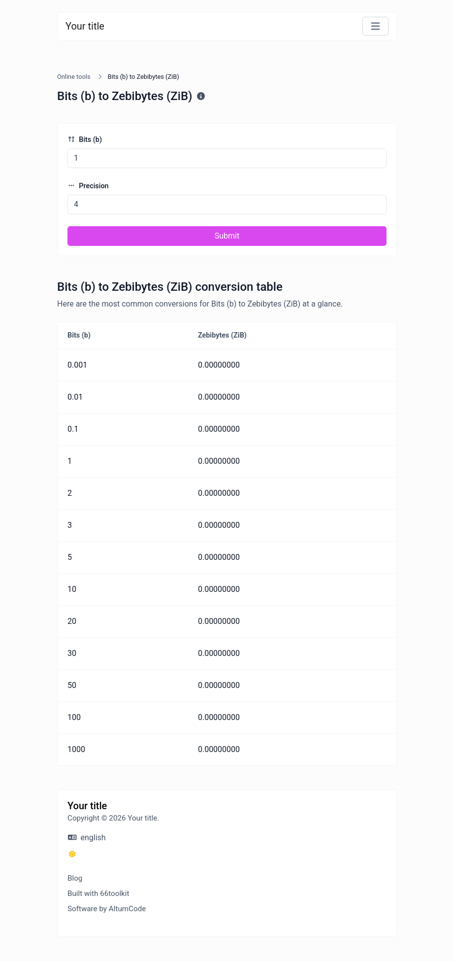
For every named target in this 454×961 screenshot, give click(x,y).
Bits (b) (84, 140)
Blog (74, 878)
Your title (84, 26)
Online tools (74, 76)
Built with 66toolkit (98, 893)
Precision (88, 186)
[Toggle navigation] (375, 26)
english (87, 837)
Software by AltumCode (106, 908)
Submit (227, 235)
